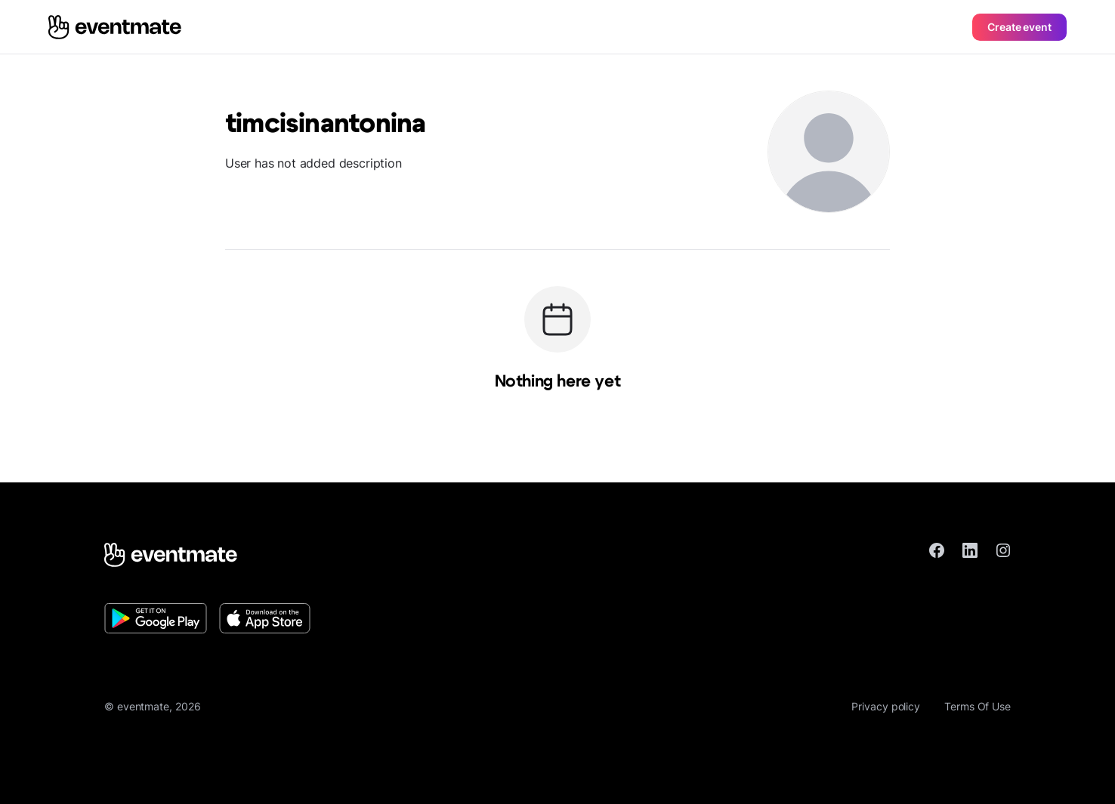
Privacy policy (885, 706)
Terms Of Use (977, 706)
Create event (1019, 26)
